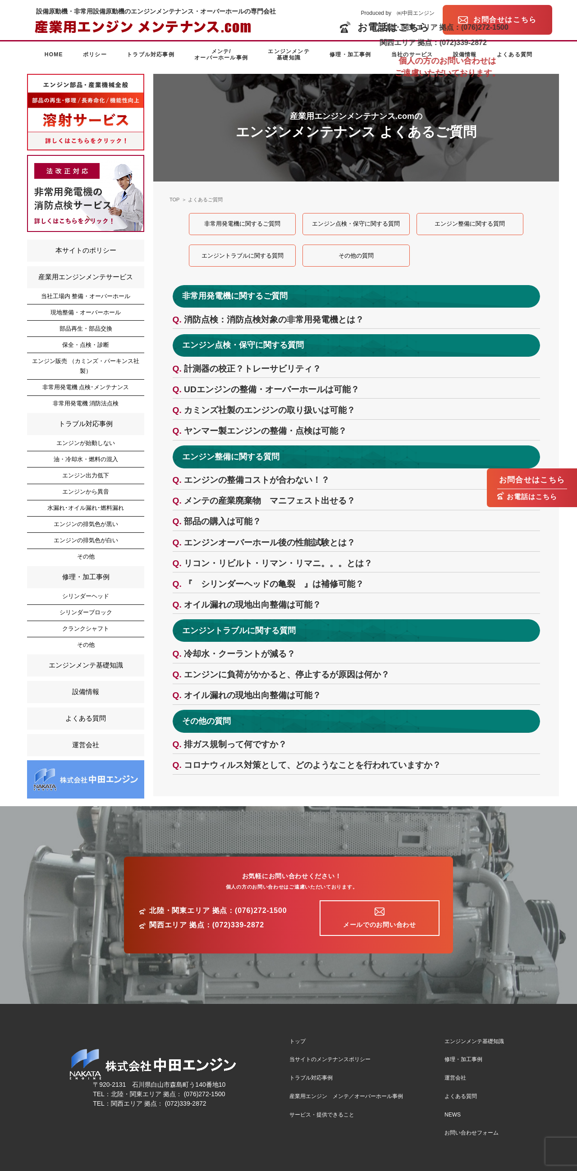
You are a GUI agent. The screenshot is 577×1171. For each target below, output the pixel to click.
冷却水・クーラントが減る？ (239, 653)
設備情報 (465, 54)
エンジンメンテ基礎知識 (288, 54)
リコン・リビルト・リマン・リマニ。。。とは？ (278, 563)
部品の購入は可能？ (222, 521)
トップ (297, 1041)
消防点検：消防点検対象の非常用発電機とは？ (274, 319)
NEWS (452, 1115)
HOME (54, 54)
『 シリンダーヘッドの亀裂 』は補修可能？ (274, 584)
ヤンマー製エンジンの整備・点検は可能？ (265, 431)
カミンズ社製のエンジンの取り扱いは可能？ (269, 410)
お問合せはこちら (532, 480)
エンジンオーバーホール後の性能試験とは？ (269, 542)
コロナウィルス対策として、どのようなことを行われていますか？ (312, 765)
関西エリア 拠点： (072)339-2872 (158, 1103)
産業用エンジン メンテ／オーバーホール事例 (346, 1096)
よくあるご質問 (205, 199)
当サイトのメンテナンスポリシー (330, 1059)
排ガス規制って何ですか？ (235, 744)
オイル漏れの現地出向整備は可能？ (252, 604)
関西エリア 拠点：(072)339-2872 (206, 925)
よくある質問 (514, 54)
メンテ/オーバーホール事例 (221, 54)
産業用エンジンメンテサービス (85, 277)
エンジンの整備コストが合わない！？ (257, 480)
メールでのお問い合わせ (379, 924)
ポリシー (95, 54)
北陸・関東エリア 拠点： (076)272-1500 (168, 1094)
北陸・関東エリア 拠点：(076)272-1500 (218, 910)
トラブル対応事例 (150, 54)
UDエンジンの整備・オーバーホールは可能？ (271, 389)
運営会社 (85, 745)
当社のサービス (412, 54)
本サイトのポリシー (85, 250)
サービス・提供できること (321, 1115)
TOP (174, 199)
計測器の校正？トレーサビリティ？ (252, 368)
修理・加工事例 (350, 54)
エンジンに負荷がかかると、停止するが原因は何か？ (286, 674)
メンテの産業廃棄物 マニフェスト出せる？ (269, 500)
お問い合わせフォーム (471, 1133)
